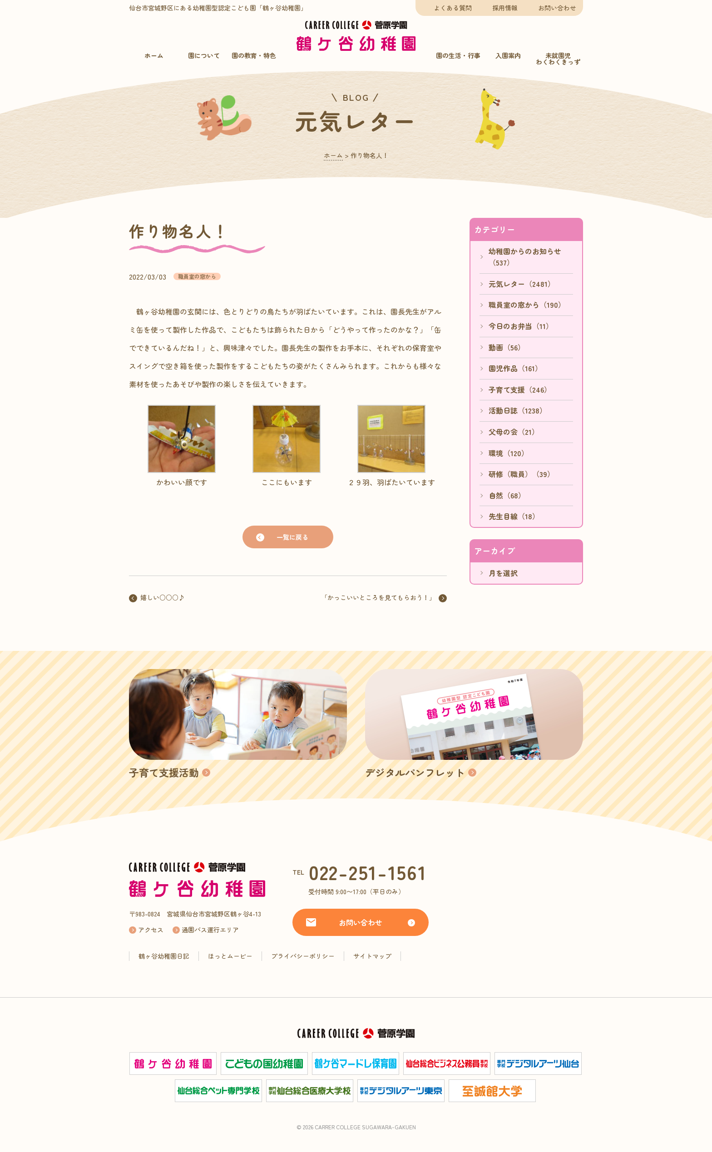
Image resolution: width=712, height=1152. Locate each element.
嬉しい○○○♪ (162, 597)
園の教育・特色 (254, 55)
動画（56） (507, 347)
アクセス (150, 929)
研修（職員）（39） (521, 473)
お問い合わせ (557, 7)
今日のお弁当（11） (521, 325)
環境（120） (509, 453)
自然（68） (507, 495)
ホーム (153, 55)
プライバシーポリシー (303, 955)
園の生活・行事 (458, 55)
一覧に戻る (292, 537)
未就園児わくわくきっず (558, 58)
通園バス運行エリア (210, 929)
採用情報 (505, 7)
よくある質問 (453, 7)
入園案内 (508, 55)
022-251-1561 (368, 871)
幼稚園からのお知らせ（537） (525, 257)
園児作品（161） (515, 368)
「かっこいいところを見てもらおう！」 (378, 597)
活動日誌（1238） (518, 410)
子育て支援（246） (520, 389)
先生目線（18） (514, 516)
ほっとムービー (230, 955)
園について (204, 55)
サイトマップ (372, 955)
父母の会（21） (514, 431)
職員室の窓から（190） (527, 304)
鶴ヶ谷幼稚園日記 (163, 955)
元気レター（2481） (522, 283)
